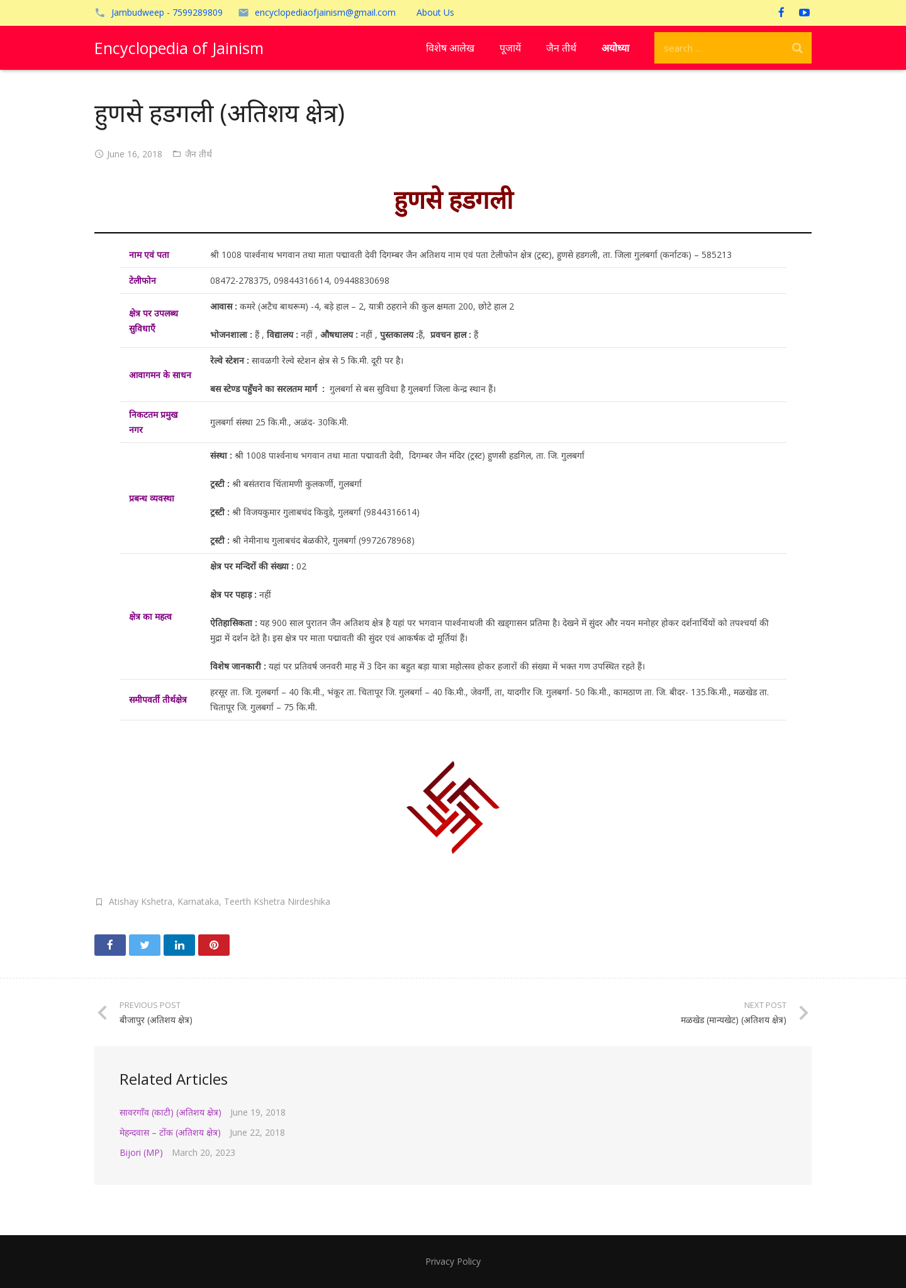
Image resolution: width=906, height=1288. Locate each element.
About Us (435, 12)
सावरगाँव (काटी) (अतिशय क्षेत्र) (170, 1112)
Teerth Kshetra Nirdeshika (277, 901)
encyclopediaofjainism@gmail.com (325, 12)
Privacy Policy (453, 1261)
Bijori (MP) (141, 1152)
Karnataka (198, 901)
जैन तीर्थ (198, 154)
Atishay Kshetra (140, 901)
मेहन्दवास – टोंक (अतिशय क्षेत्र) (170, 1132)
